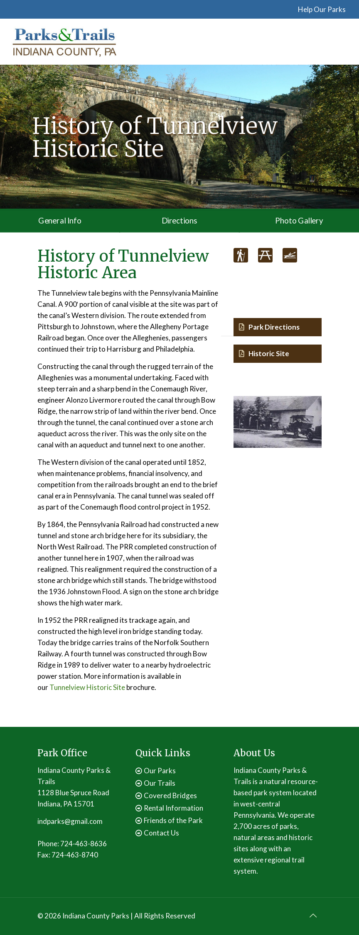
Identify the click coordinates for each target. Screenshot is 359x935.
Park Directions (269, 327)
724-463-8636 (83, 843)
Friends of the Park (173, 820)
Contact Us (161, 832)
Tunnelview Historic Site (87, 687)
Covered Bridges (170, 795)
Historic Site (264, 353)
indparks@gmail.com (70, 821)
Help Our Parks (322, 9)
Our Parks (160, 770)
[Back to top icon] (313, 915)
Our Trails (159, 783)
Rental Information (173, 808)
